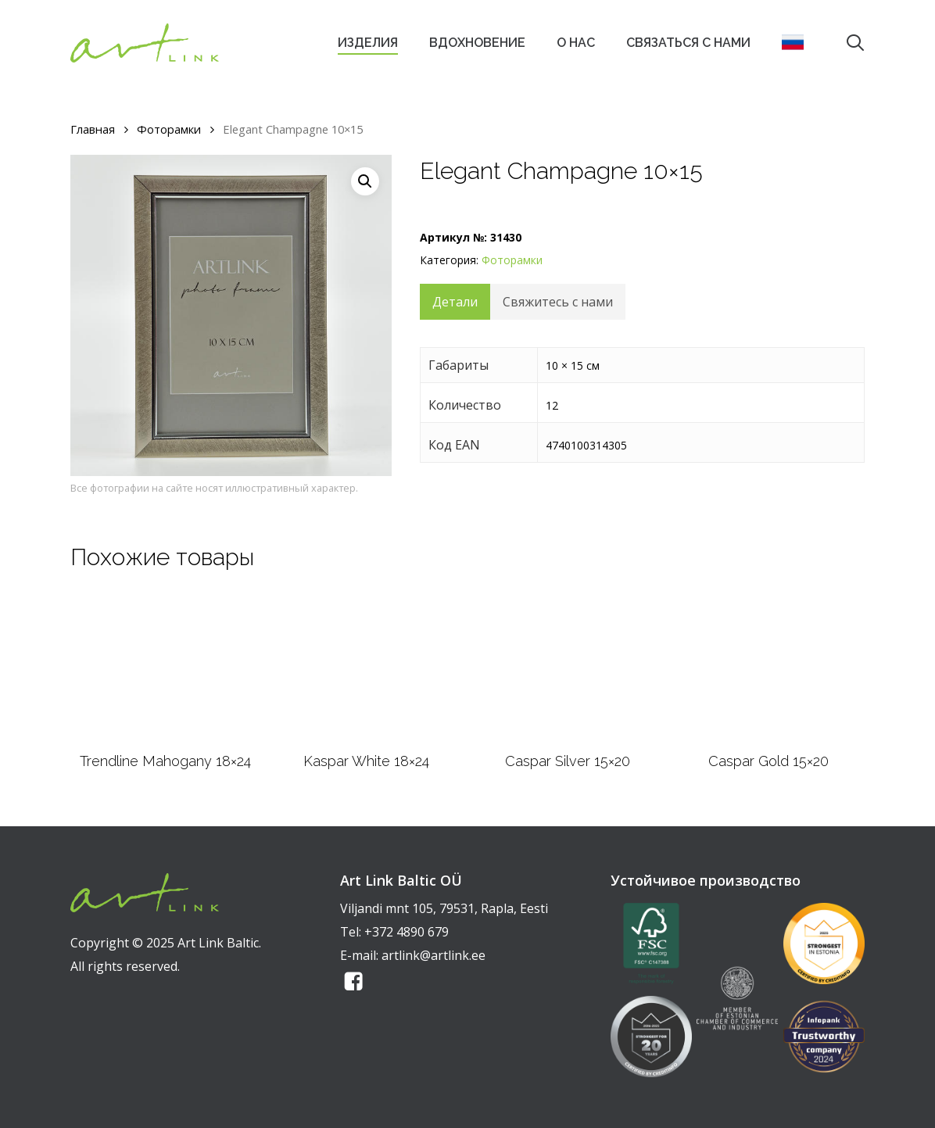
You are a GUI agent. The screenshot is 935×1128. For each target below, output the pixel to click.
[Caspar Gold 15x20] (768, 667)
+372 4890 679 (406, 931)
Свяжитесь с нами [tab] (558, 301)
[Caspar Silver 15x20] (567, 667)
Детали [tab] (455, 301)
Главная (92, 129)
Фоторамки (169, 129)
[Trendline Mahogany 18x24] (166, 667)
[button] (365, 181)
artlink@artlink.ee (433, 955)
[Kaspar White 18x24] (366, 667)
